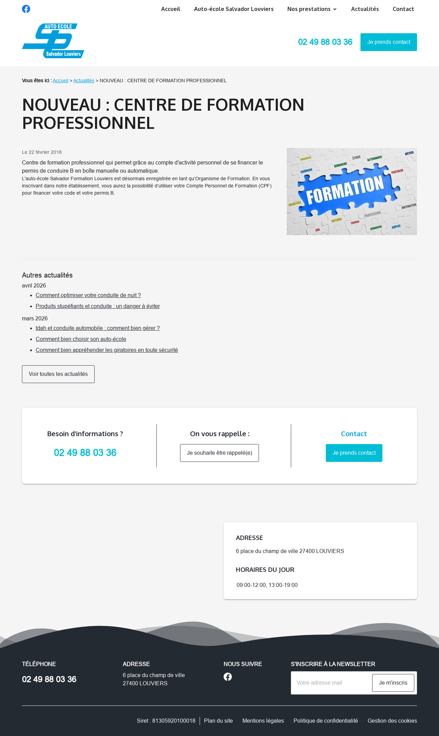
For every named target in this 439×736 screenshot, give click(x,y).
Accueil (170, 8)
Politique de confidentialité (326, 721)
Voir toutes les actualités (58, 374)
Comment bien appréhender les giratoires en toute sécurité (107, 350)
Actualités (365, 8)
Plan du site (218, 721)
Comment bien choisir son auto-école (81, 339)
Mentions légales (263, 721)
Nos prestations (309, 8)
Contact (403, 8)
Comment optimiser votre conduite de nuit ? (88, 295)
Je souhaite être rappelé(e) (219, 453)
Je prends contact (388, 42)
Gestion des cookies (392, 721)
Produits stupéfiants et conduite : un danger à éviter (98, 306)
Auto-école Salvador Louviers (234, 8)
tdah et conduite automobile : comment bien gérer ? (98, 328)
